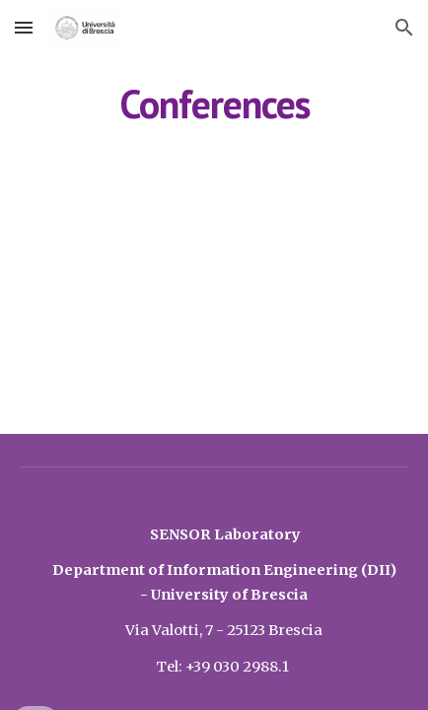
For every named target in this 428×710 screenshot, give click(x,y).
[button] (23, 27)
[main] (214, 103)
